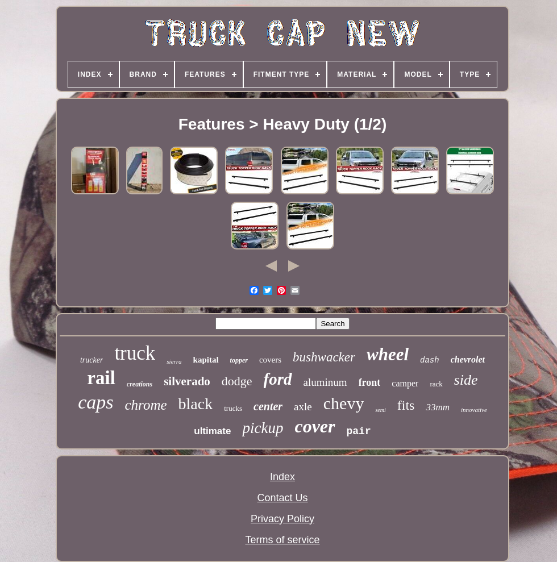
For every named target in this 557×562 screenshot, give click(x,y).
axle (303, 407)
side (466, 380)
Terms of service (282, 540)
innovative (474, 409)
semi (380, 410)
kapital (206, 359)
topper (239, 360)
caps (95, 402)
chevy (343, 403)
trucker (91, 360)
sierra (174, 361)
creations (139, 384)
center (267, 406)
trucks (233, 408)
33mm (438, 407)
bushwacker (324, 357)
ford (278, 379)
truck (134, 353)
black (195, 404)
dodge (237, 381)
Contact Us (282, 497)
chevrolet (468, 359)
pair (359, 431)
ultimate (212, 431)
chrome (146, 405)
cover (314, 426)
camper (405, 383)
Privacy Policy (282, 518)
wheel (388, 354)
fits (406, 405)
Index (282, 476)
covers (270, 359)
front (370, 382)
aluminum (325, 382)
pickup (262, 427)
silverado (187, 381)
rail (101, 378)
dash (429, 360)
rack (436, 384)
